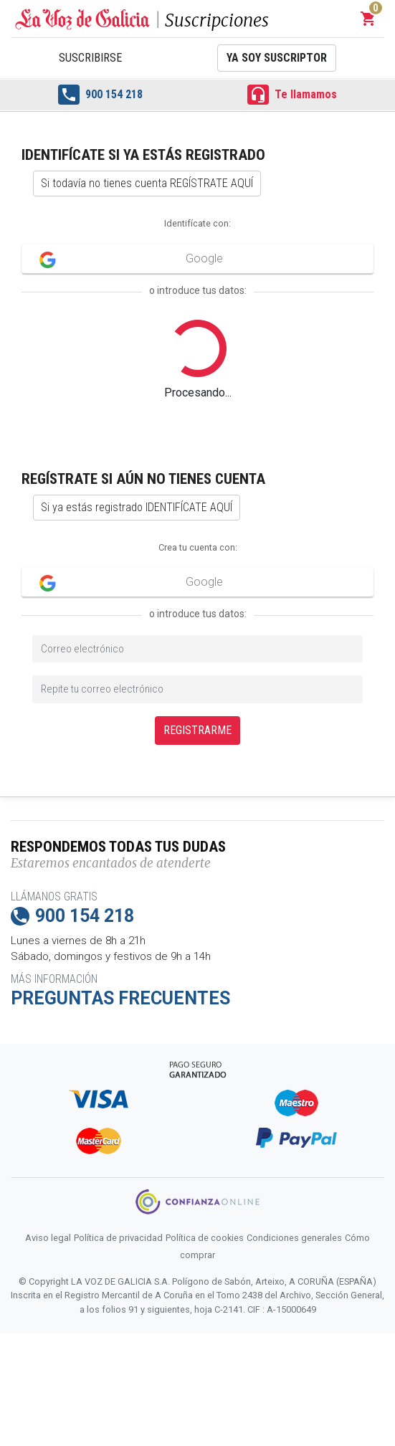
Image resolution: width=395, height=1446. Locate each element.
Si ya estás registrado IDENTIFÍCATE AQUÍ (136, 507)
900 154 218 (100, 95)
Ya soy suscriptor (277, 58)
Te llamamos (292, 95)
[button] (368, 18)
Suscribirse (90, 58)
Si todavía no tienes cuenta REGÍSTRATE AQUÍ (147, 183)
